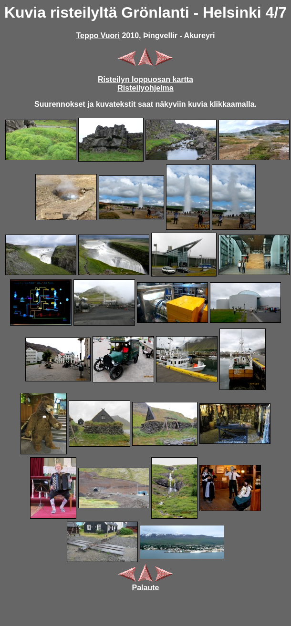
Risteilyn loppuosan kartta (145, 79)
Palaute (145, 588)
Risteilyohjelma (145, 88)
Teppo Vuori (98, 35)
